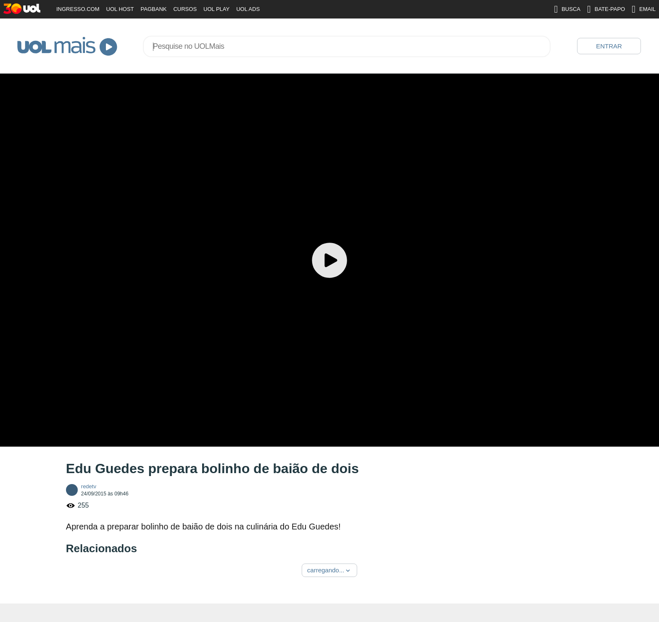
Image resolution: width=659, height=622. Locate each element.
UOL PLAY (216, 9)
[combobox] (347, 46)
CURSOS (185, 9)
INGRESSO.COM (78, 9)
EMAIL (644, 9)
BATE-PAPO (606, 9)
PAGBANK (154, 9)
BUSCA (567, 9)
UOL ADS (248, 9)
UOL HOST (120, 9)
